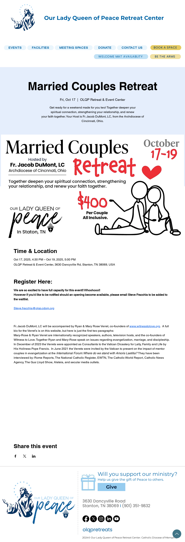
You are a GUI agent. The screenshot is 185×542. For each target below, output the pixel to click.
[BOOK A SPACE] (165, 47)
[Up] (176, 533)
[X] (93, 518)
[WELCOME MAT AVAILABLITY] (121, 56)
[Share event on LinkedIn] (34, 456)
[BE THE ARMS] (165, 56)
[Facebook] (85, 518)
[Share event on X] (24, 456)
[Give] (111, 487)
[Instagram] (101, 518)
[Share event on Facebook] (15, 456)
